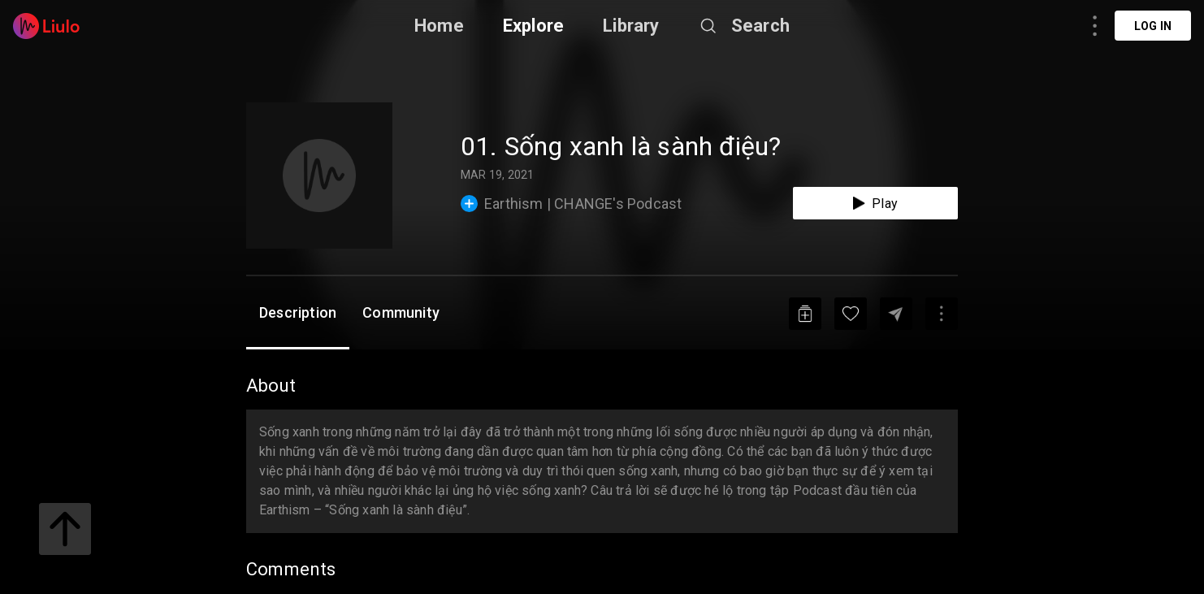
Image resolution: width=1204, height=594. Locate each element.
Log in (1153, 26)
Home (439, 25)
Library (631, 25)
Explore (533, 25)
